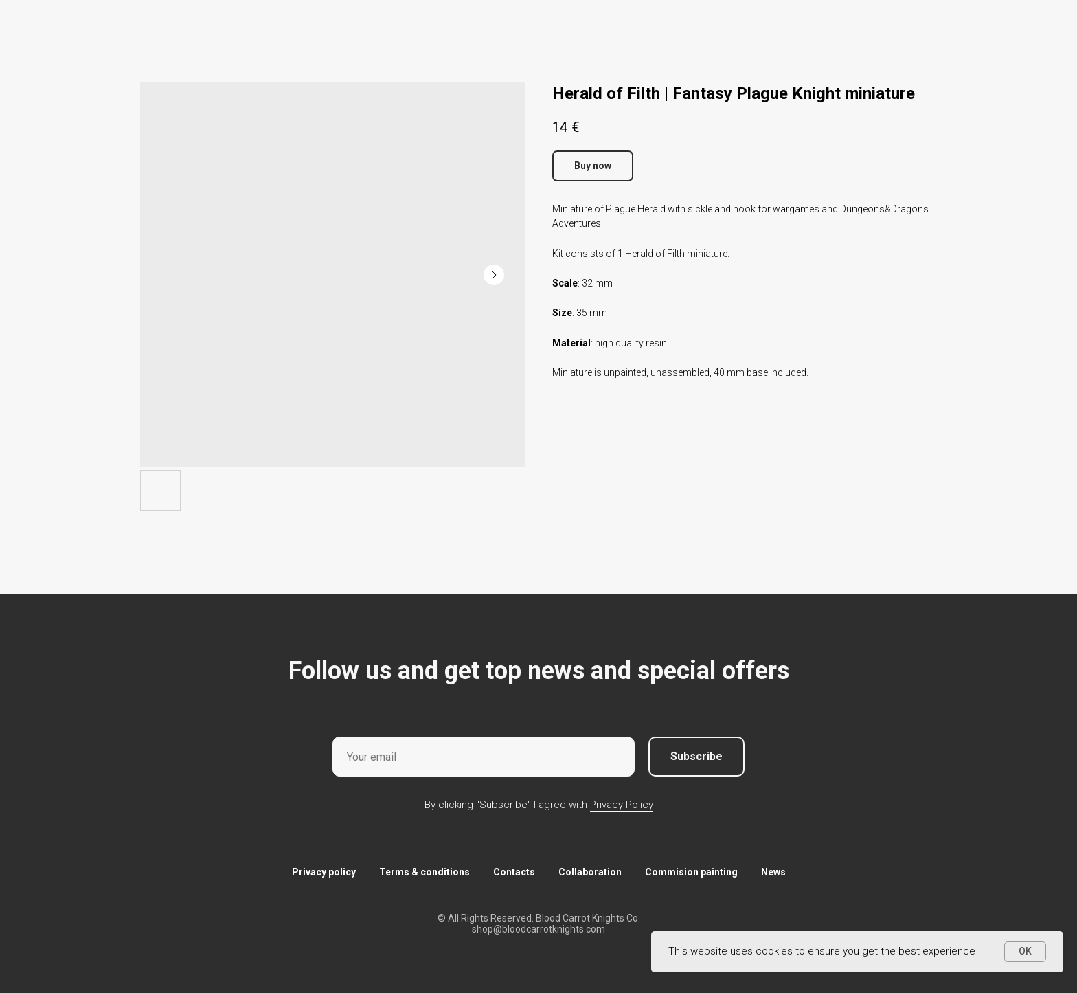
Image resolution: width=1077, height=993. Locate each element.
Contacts (514, 872)
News (773, 872)
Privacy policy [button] (324, 872)
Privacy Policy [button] (621, 805)
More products (57, 20)
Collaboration (590, 872)
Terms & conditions (424, 872)
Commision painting (691, 872)
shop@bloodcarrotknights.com (538, 929)
